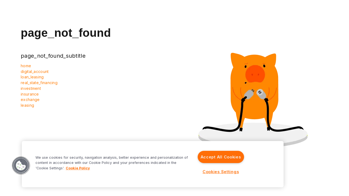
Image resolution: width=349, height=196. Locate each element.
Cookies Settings (221, 171)
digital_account (35, 71)
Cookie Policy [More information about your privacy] (78, 168)
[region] (153, 164)
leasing (27, 105)
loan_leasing (32, 77)
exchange (30, 99)
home (26, 65)
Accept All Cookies (221, 157)
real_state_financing (39, 82)
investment (31, 88)
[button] (21, 165)
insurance (30, 94)
